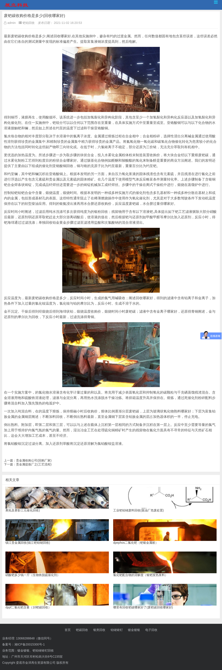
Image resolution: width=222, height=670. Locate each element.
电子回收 (151, 630)
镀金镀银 (134, 630)
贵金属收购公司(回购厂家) (33, 460)
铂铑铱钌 (117, 630)
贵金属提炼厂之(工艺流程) (33, 464)
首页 (68, 630)
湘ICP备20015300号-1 (29, 644)
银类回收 (99, 630)
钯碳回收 (82, 630)
